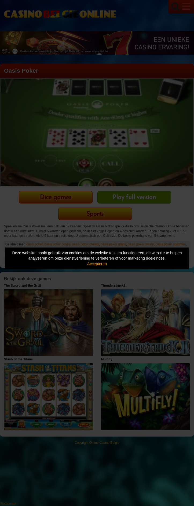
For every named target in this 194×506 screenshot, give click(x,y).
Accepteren (97, 264)
